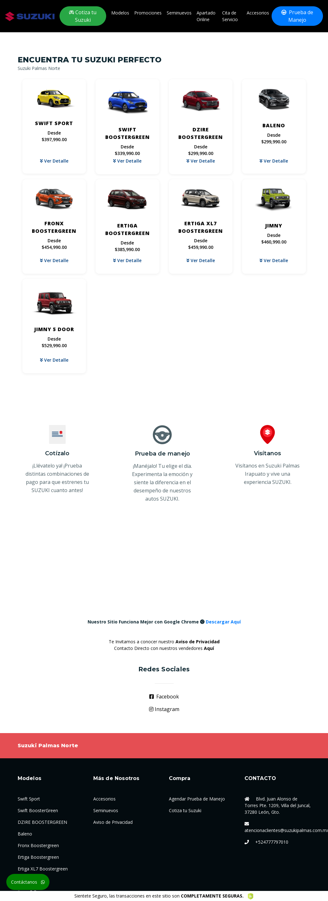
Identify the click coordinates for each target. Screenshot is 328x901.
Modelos (120, 13)
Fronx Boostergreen (38, 845)
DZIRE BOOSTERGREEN (42, 822)
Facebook (164, 696)
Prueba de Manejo (297, 16)
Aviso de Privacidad (113, 822)
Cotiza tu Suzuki (82, 16)
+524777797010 (271, 842)
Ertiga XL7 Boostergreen (43, 869)
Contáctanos (28, 882)
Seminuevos (179, 13)
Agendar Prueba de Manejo (197, 799)
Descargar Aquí (223, 622)
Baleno (25, 834)
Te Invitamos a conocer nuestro (164, 642)
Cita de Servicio (230, 16)
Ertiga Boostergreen (38, 857)
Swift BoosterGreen (38, 810)
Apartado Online (206, 16)
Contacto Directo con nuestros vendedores (164, 648)
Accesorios (258, 13)
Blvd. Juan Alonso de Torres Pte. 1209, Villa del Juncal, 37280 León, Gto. (278, 805)
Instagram (164, 709)
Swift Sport (29, 799)
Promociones (148, 13)
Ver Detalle (54, 161)
